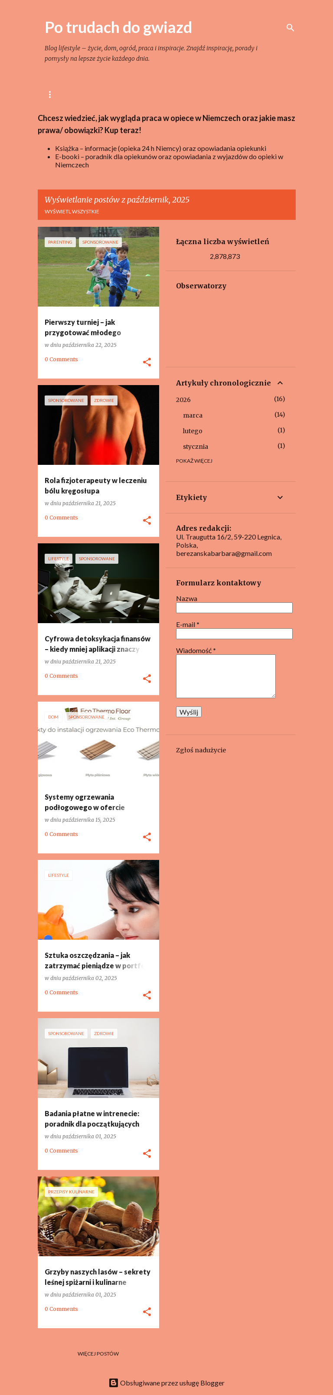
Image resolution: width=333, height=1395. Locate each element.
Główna (57, 94)
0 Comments (61, 359)
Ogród (229, 94)
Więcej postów (98, 1353)
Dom (193, 94)
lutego (192, 431)
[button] (147, 362)
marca (192, 415)
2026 (183, 400)
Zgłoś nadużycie (201, 750)
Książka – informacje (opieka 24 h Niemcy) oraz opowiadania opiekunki (160, 148)
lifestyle (101, 94)
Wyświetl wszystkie (72, 211)
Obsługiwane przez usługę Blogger (166, 1383)
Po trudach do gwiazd (118, 26)
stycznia (195, 447)
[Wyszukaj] (290, 27)
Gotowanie (151, 94)
